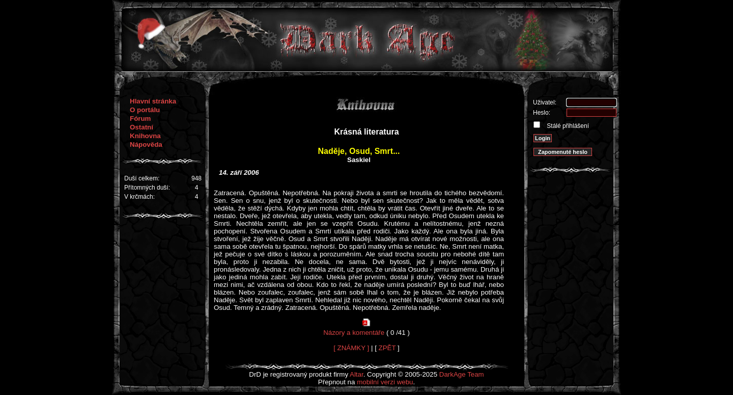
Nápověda (146, 144)
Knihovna (145, 136)
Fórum (140, 118)
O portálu (145, 110)
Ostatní (141, 127)
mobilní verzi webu (385, 382)
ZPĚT (387, 348)
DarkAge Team (461, 374)
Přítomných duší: (147, 187)
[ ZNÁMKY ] (351, 348)
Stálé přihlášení (567, 125)
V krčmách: (139, 196)
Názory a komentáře (353, 332)
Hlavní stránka (153, 101)
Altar (356, 374)
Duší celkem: (141, 178)
